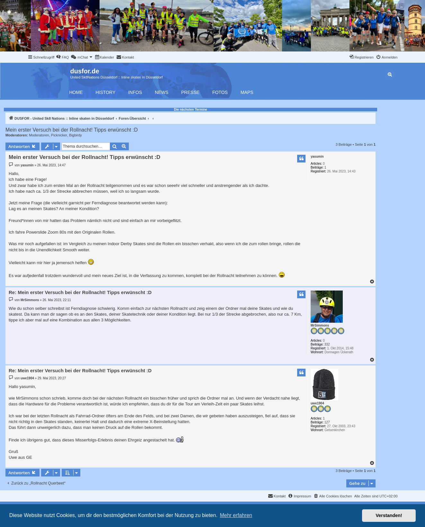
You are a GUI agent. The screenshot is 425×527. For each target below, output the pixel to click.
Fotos (220, 92)
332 (327, 344)
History (106, 92)
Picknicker (59, 135)
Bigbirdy (75, 135)
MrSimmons (320, 325)
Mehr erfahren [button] (236, 515)
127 (327, 422)
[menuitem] (62, 57)
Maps (247, 92)
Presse (190, 92)
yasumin (317, 156)
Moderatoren (39, 135)
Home (76, 92)
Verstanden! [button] (389, 515)
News (161, 92)
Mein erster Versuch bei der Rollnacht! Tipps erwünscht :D (71, 130)
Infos (135, 92)
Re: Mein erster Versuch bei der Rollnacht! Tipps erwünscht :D (80, 292)
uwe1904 (317, 403)
